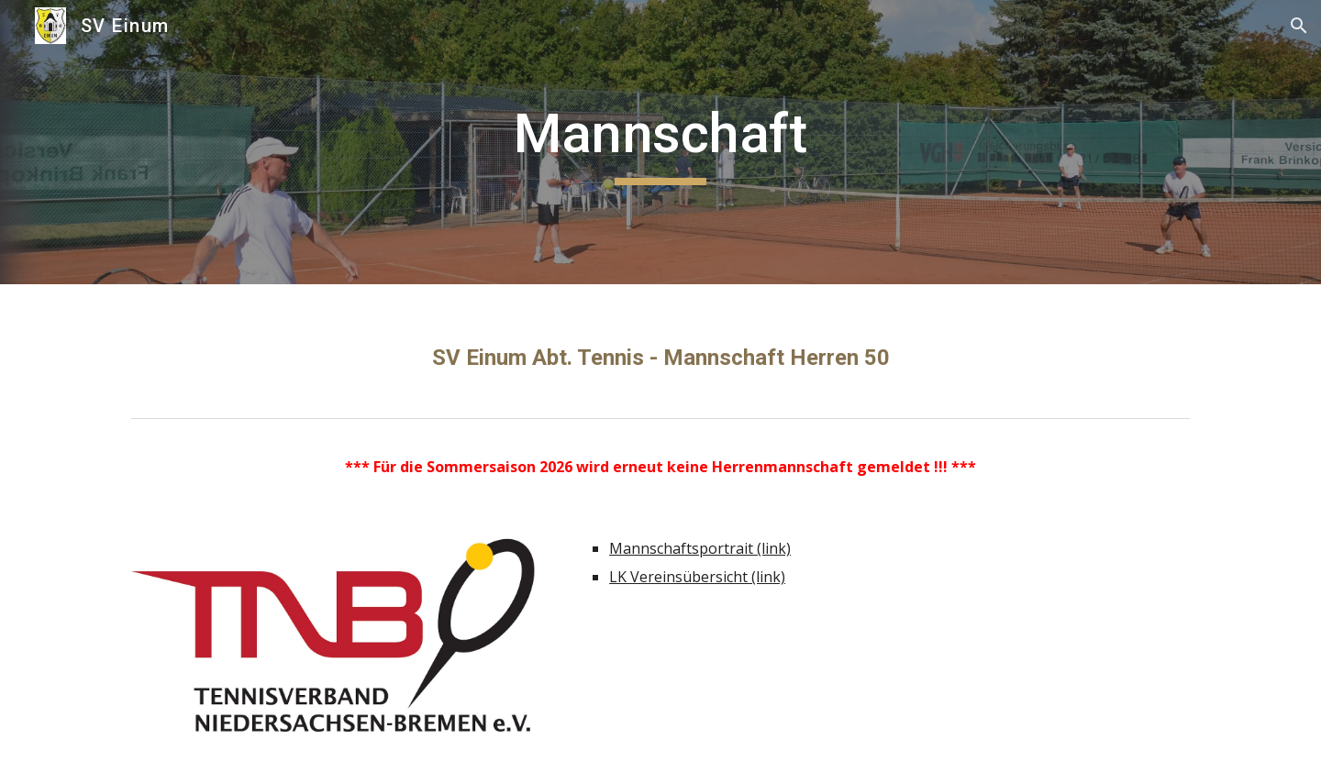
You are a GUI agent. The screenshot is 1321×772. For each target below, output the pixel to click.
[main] (660, 142)
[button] (1299, 26)
